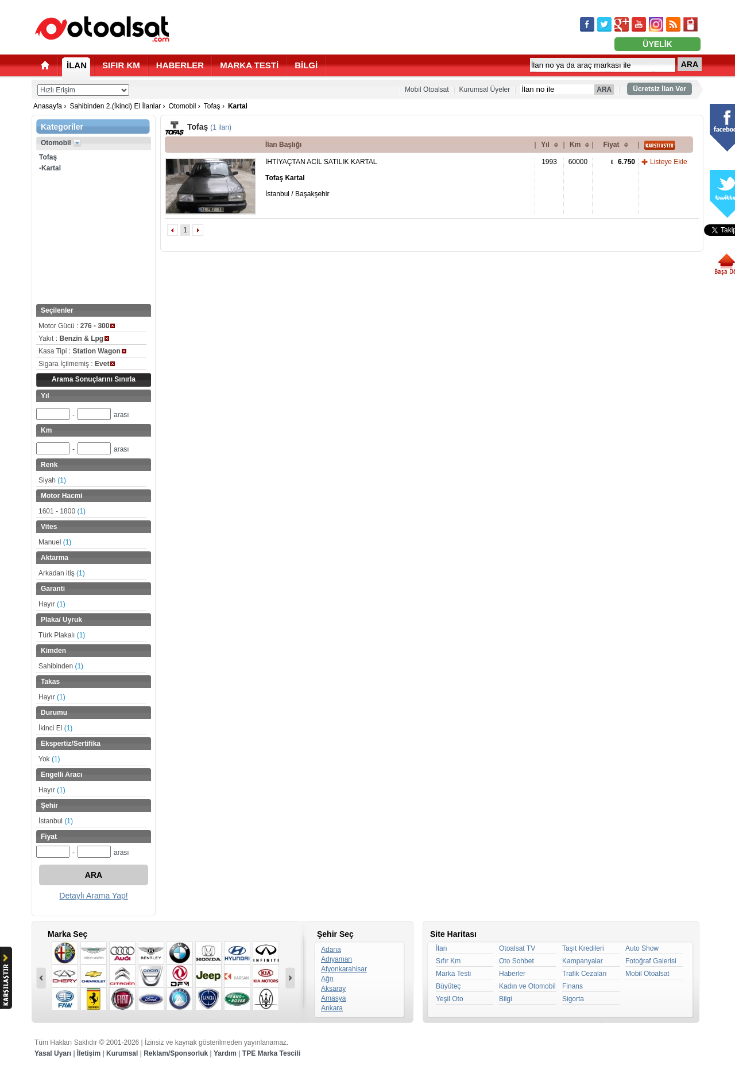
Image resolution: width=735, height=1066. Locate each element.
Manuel (54, 542)
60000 (577, 162)
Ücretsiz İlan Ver (659, 89)
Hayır (51, 604)
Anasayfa (47, 106)
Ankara (332, 1008)
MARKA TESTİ (249, 65)
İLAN (77, 65)
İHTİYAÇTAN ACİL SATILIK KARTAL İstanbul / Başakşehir (321, 178)
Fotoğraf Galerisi (650, 961)
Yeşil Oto (449, 999)
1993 (549, 162)
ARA (689, 64)
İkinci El (55, 728)
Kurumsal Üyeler (484, 89)
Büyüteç (448, 986)
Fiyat (611, 145)
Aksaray (333, 989)
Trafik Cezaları (584, 974)
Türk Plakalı (61, 635)
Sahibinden (60, 666)
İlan (441, 948)
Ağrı (327, 979)
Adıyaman (336, 959)
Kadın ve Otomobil (527, 986)
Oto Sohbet (516, 961)
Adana (331, 950)
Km (575, 145)
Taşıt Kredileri (583, 948)
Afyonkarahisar (344, 969)
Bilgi (505, 999)
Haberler (512, 974)
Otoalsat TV (517, 948)
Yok (49, 759)
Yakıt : (73, 338)
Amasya (333, 998)
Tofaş (212, 106)
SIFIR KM (121, 65)
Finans (572, 986)
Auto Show (642, 948)
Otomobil (182, 106)
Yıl (545, 145)
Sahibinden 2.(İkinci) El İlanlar (115, 106)
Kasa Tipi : (82, 351)
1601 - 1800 (62, 511)
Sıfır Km (448, 961)
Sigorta (573, 999)
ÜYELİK (657, 44)
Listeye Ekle (668, 162)
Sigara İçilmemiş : (76, 364)
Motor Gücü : (76, 326)
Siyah (52, 480)
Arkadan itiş (61, 573)
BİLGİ (306, 65)
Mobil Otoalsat (427, 89)
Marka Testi (453, 974)
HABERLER (180, 65)
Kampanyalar (582, 961)
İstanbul (55, 821)
